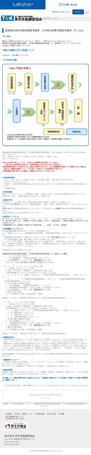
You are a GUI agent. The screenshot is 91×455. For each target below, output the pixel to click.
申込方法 (17, 414)
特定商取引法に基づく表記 (15, 418)
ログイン (78, 12)
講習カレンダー (28, 414)
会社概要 (9, 414)
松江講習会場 (39, 414)
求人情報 (61, 414)
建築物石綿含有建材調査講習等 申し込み (46, 396)
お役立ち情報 (51, 414)
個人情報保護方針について (15, 416)
